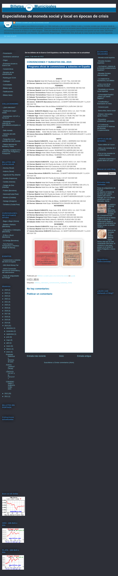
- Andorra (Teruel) (8, 171)
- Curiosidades (7, 85)
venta (70, 283)
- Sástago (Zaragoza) (9, 201)
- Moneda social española (106, 58)
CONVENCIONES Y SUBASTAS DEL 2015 (10, 385)
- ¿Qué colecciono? (8, 107)
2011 (6, 396)
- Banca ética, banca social (106, 111)
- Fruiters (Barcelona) (9, 190)
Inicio (61, 356)
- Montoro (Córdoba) (9, 197)
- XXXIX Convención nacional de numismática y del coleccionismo (11, 270)
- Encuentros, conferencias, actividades (105, 120)
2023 (6, 296)
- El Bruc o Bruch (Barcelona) (8, 236)
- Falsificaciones (7, 92)
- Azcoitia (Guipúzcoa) (9, 178)
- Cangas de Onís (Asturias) (8, 186)
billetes (37, 283)
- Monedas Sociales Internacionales (104, 74)
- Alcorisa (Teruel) (8, 168)
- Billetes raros (7, 88)
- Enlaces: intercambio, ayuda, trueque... (105, 115)
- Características (7, 69)
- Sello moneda (7, 130)
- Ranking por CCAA (9, 78)
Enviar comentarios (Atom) (64, 362)
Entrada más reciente (36, 356)
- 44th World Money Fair (10, 265)
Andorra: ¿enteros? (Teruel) (10, 366)
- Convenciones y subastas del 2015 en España (11, 261)
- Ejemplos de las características (8, 73)
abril (8, 343)
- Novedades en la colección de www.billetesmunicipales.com (11, 124)
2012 (6, 393)
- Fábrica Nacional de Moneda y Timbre (9, 145)
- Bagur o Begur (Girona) (10, 221)
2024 (6, 293)
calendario (44, 283)
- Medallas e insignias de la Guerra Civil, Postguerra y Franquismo (11, 151)
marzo (8, 346)
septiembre (10, 334)
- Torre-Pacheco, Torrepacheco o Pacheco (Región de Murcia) (10, 246)
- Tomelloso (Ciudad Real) (11, 204)
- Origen (5, 60)
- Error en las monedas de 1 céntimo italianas (106, 154)
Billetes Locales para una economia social (32, 23)
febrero (9, 349)
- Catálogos (6, 81)
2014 (6, 323)
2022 (6, 299)
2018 (6, 311)
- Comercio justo (102, 107)
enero (8, 352)
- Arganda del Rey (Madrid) (11, 175)
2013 (6, 326)
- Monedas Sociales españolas (104, 62)
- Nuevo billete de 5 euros (106, 145)
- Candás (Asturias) (8, 182)
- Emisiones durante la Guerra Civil (9, 64)
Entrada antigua (84, 356)
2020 (6, 305)
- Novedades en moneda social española (105, 90)
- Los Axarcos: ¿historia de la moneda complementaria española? (106, 68)
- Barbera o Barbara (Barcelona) (9, 225)
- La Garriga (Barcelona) (10, 240)
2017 (6, 314)
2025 (6, 290)
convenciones (54, 283)
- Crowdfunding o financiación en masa (104, 102)
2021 (6, 302)
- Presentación (7, 53)
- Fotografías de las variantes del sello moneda (11, 140)
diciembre (9, 328)
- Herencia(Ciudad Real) (10, 194)
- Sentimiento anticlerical (10, 57)
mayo (8, 340)
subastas (63, 283)
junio (8, 337)
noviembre (10, 331)
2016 (6, 317)
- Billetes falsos (7, 95)
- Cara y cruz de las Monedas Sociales (104, 85)
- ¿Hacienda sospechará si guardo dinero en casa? (106, 159)
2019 (6, 308)
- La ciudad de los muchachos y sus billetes (105, 79)
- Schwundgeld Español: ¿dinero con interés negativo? (105, 96)
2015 (6, 320)
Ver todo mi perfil (10, 36)
